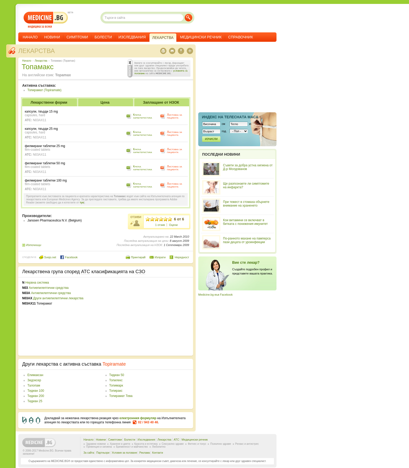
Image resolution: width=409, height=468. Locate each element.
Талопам (33, 385)
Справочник (240, 37)
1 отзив (160, 224)
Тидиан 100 (35, 391)
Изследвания (132, 37)
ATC (176, 439)
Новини (52, 37)
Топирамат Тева (121, 396)
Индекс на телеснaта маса (230, 117)
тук (82, 202)
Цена (104, 102)
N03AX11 (39, 120)
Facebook (68, 257)
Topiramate (114, 364)
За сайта (88, 452)
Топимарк (116, 385)
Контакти (157, 452)
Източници (33, 245)
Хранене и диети (120, 443)
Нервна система (37, 282)
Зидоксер (34, 380)
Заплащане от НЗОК (161, 102)
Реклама (144, 452)
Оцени (173, 224)
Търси (188, 17)
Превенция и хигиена (99, 446)
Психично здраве (220, 443)
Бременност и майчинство (132, 446)
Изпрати (160, 257)
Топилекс (116, 380)
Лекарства (36, 50)
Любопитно (159, 446)
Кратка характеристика (142, 116)
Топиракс (116, 391)
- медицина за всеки (45, 20)
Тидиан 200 (35, 396)
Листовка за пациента (174, 116)
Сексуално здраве (173, 443)
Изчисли (211, 139)
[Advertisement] (146, 316)
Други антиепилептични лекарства (58, 298)
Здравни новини (96, 443)
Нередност (182, 257)
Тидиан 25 (34, 401)
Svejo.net (47, 257)
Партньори (102, 452)
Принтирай (138, 257)
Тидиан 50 (116, 375)
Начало (30, 37)
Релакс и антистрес (247, 443)
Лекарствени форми (49, 102)
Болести (103, 37)
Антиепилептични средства (49, 288)
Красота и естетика (146, 443)
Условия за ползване (124, 452)
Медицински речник (201, 37)
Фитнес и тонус (197, 443)
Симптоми (77, 37)
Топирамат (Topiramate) (44, 90)
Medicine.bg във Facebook (215, 294)
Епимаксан (35, 375)
